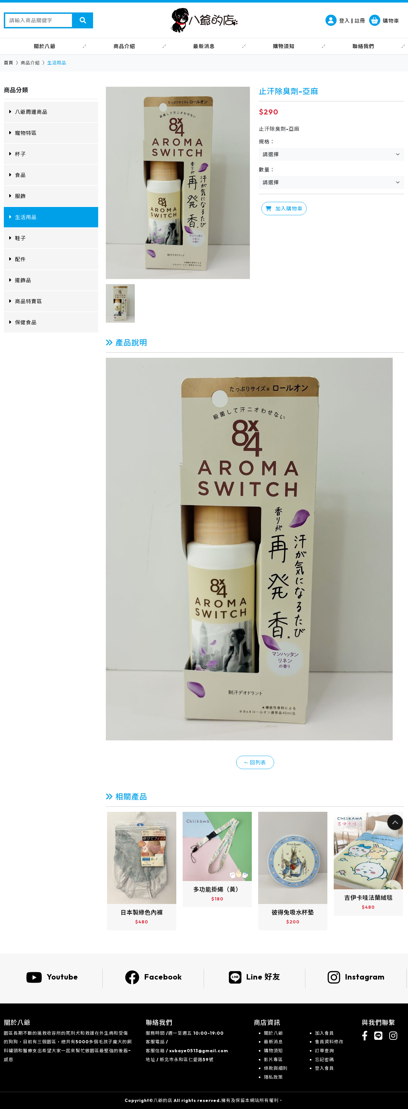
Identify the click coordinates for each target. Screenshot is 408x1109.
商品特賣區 (28, 301)
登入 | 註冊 (345, 21)
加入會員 (324, 1033)
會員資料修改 (329, 1042)
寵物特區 (26, 133)
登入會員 (324, 1068)
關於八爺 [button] (44, 46)
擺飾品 (23, 280)
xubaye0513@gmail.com (198, 1051)
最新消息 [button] (204, 46)
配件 (20, 259)
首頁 (8, 63)
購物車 (384, 21)
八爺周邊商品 (31, 112)
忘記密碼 (324, 1059)
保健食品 (26, 322)
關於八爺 (273, 1033)
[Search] (38, 20)
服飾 (20, 196)
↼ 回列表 (255, 762)
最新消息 (273, 1042)
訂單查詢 (324, 1051)
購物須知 (273, 1051)
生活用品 (26, 217)
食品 (20, 175)
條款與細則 (276, 1068)
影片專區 (273, 1059)
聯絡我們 (363, 46)
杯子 (20, 154)
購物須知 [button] (284, 46)
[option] (178, 183)
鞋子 (20, 238)
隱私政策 (273, 1077)
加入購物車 (284, 208)
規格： (267, 141)
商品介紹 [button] (124, 46)
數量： (267, 169)
